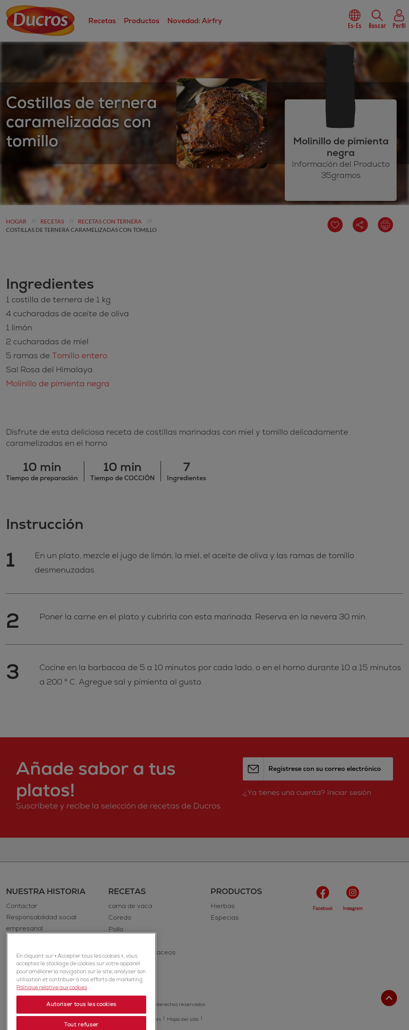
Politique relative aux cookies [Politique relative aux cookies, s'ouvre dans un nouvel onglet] (51, 1009)
